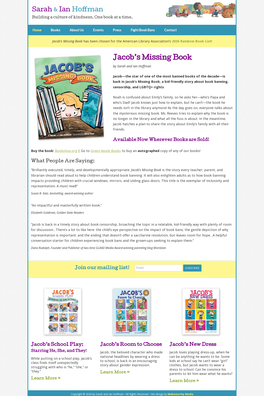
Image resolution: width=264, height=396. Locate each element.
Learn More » (45, 377)
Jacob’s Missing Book (153, 58)
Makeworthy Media (180, 392)
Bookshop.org (66, 151)
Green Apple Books (106, 151)
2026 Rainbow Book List (191, 41)
